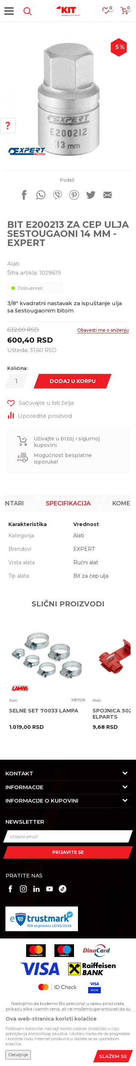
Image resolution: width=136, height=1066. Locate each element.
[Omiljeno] (109, 12)
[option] (68, 99)
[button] (26, 11)
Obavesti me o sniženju (103, 330)
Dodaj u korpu (73, 381)
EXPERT (84, 549)
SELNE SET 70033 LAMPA (43, 711)
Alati (13, 263)
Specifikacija (68, 503)
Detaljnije (18, 1054)
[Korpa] (124, 13)
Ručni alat (85, 562)
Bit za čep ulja (90, 576)
